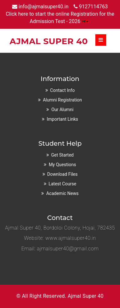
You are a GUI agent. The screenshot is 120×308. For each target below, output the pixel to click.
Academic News (62, 193)
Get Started (62, 155)
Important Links (62, 119)
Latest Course (62, 183)
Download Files (62, 174)
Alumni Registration (62, 99)
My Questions (62, 164)
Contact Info (62, 90)
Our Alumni (62, 109)
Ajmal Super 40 (85, 296)
